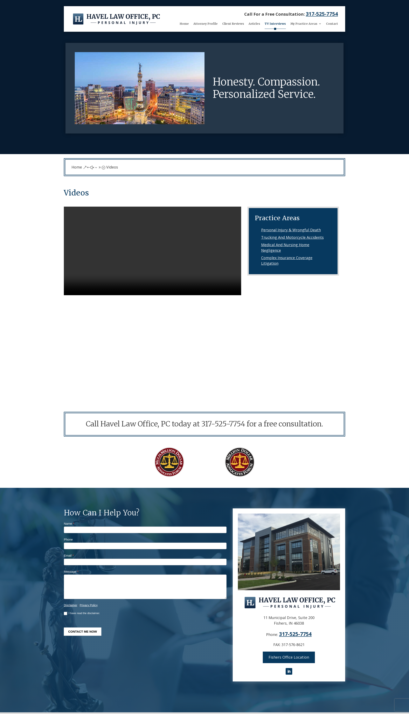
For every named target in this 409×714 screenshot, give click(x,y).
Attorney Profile (205, 24)
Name (69, 523)
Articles (254, 24)
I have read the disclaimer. (82, 613)
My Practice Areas (303, 24)
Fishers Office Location (289, 656)
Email (69, 555)
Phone (68, 539)
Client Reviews (233, 24)
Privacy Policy (89, 605)
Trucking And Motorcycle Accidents (292, 237)
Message (71, 571)
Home (184, 24)
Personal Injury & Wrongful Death (291, 229)
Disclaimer (70, 605)
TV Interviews (275, 24)
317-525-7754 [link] (322, 13)
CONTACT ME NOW (82, 631)
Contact (332, 24)
